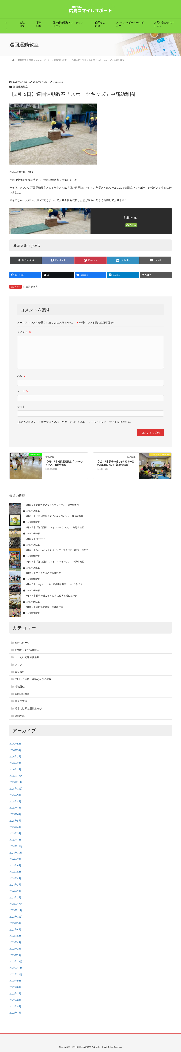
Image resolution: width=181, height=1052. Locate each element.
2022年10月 (15, 974)
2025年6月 (15, 814)
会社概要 (22, 24)
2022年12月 (15, 961)
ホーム (6, 26)
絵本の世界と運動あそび (28, 708)
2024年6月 (15, 865)
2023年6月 (15, 929)
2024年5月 (15, 872)
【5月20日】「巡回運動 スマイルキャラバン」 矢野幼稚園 (53, 527)
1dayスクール (22, 642)
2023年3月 (15, 948)
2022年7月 (15, 993)
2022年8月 (15, 987)
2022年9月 (15, 980)
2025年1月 (15, 839)
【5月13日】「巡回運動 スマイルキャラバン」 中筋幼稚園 (53, 561)
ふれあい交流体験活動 (27, 657)
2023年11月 (15, 910)
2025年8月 (15, 801)
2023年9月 (15, 923)
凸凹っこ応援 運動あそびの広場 (33, 679)
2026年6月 (15, 743)
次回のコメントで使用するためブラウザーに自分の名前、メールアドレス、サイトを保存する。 (76, 422)
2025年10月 (15, 788)
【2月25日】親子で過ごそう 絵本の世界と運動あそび (50, 595)
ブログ (18, 664)
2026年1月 (15, 769)
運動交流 (20, 716)
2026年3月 (15, 756)
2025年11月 (15, 782)
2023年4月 (15, 942)
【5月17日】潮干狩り (34, 539)
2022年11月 (15, 968)
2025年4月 (15, 827)
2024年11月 (15, 852)
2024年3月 (15, 884)
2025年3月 (15, 833)
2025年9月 (15, 795)
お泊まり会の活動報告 (27, 650)
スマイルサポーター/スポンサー (130, 24)
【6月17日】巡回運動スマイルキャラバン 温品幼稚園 (51, 505)
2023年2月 (15, 955)
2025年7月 (15, 807)
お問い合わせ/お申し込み (164, 24)
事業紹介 (38, 24)
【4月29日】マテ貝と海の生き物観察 (42, 573)
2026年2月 (15, 763)
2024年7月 (15, 859)
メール (22, 391)
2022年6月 (15, 1000)
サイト (21, 406)
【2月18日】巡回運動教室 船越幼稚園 (43, 607)
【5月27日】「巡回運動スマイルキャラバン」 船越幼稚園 (53, 516)
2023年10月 (15, 916)
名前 (21, 376)
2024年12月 (15, 846)
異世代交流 (21, 701)
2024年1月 (15, 897)
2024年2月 (15, 891)
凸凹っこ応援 (100, 24)
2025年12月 (15, 776)
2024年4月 (15, 878)
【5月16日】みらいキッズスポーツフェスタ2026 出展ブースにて (56, 550)
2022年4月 (15, 1012)
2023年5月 (15, 936)
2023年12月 (15, 904)
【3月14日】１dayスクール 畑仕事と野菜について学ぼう (52, 584)
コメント (24, 331)
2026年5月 (15, 750)
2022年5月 (15, 1006)
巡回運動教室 (20, 86)
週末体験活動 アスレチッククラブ (68, 24)
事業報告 (20, 672)
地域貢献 (20, 686)
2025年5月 (15, 820)
